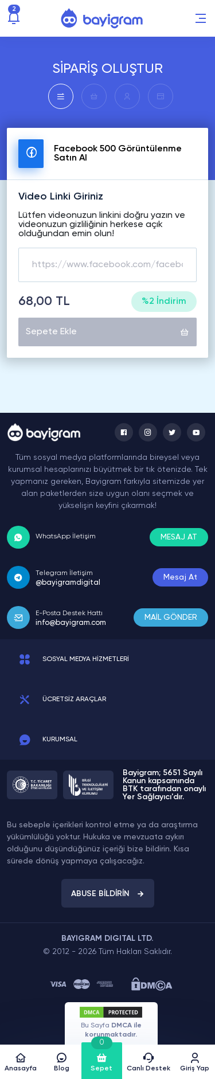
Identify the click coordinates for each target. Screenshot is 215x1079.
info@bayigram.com (71, 623)
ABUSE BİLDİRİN (107, 894)
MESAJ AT (179, 537)
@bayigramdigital (68, 583)
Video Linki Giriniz (60, 196)
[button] (200, 18)
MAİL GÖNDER (170, 617)
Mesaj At (180, 577)
